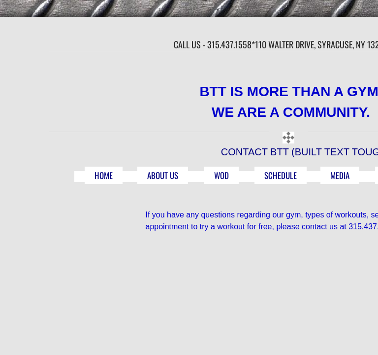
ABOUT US (162, 175)
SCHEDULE (280, 175)
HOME (103, 175)
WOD (221, 175)
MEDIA (339, 175)
